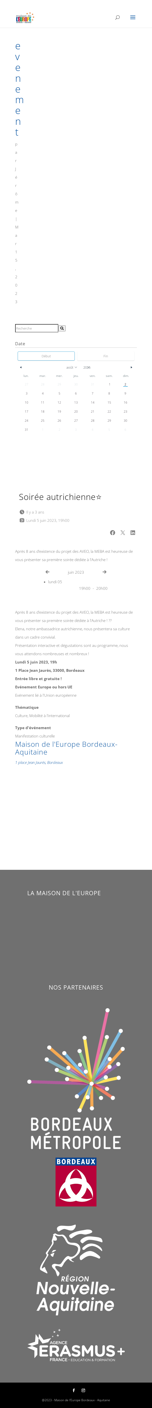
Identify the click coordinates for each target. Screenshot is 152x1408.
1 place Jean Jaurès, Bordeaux (39, 762)
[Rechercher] (62, 328)
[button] (113, 533)
